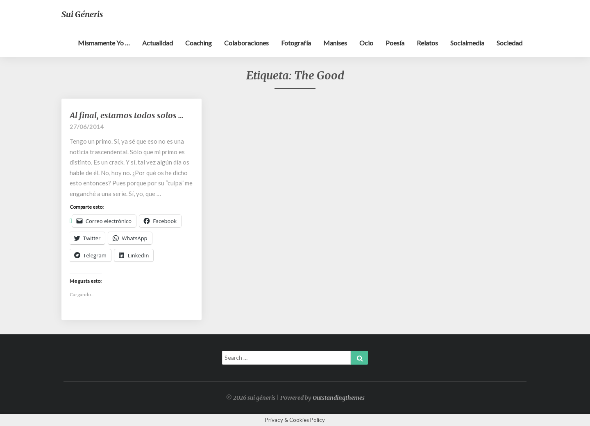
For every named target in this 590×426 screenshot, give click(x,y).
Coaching (198, 43)
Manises (335, 43)
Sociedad (509, 43)
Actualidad (157, 43)
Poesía (395, 43)
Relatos (427, 43)
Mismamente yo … (104, 43)
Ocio (366, 43)
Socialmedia (467, 43)
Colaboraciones (246, 43)
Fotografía (296, 43)
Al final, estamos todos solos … (127, 115)
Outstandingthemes (339, 397)
